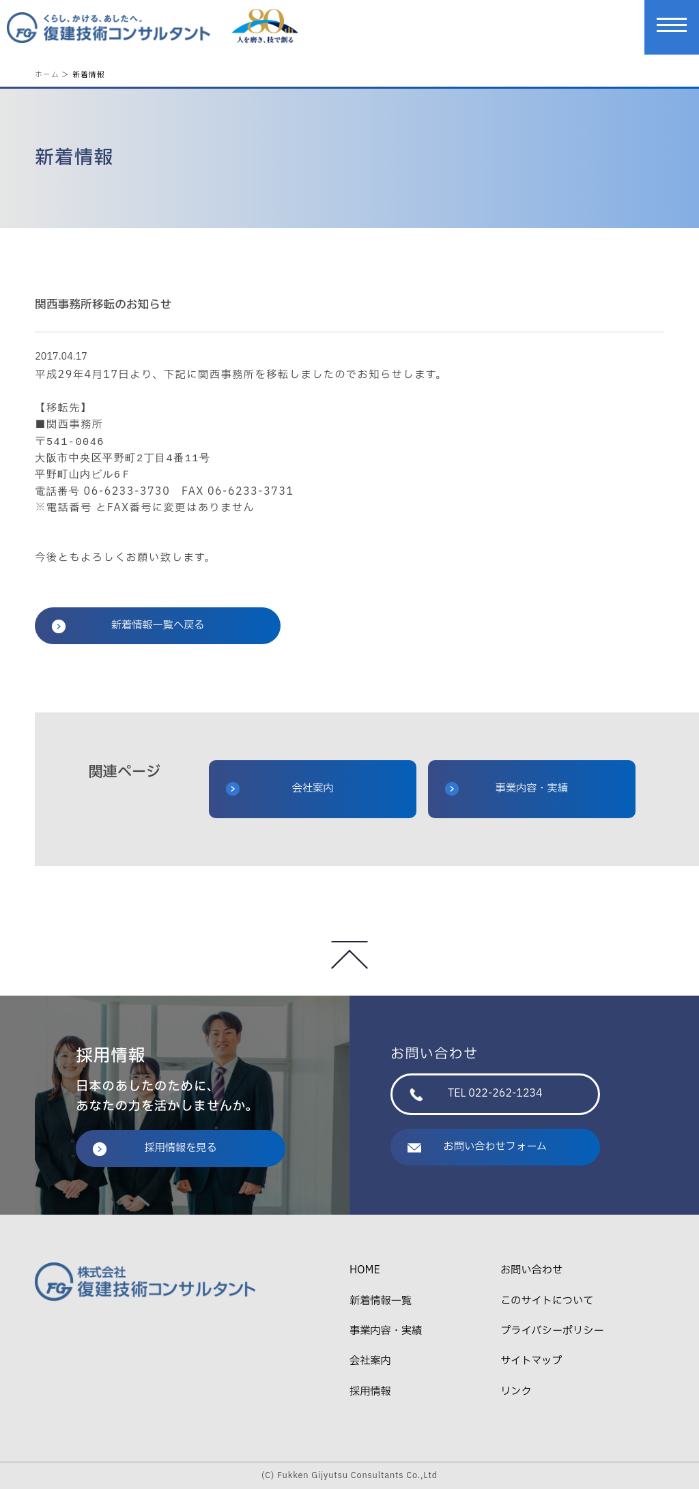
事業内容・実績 (506, 788)
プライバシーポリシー (551, 1331)
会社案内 (279, 788)
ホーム (47, 74)
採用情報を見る (155, 1148)
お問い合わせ (531, 1270)
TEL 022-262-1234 (476, 1093)
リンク (516, 1392)
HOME (365, 1270)
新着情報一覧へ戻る (128, 625)
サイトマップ (531, 1361)
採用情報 (370, 1392)
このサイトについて (546, 1301)
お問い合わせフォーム (477, 1147)
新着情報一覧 (381, 1301)
